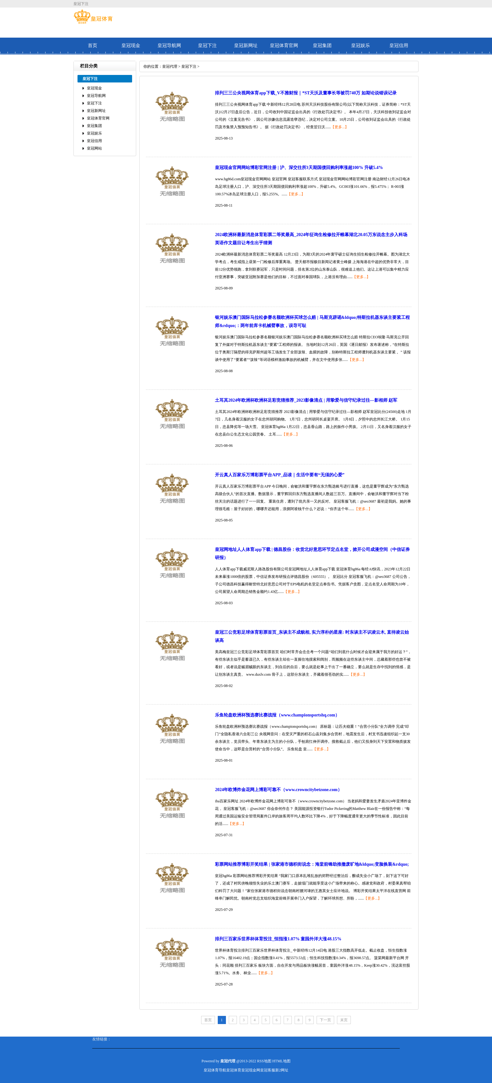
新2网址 (281, 1070)
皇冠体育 (233, 1070)
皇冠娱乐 (360, 45)
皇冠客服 (267, 1070)
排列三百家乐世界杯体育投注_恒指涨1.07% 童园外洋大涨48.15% (278, 939)
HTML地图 (281, 1061)
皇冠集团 (322, 45)
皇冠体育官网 (284, 45)
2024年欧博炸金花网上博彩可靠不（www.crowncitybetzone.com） (278, 789)
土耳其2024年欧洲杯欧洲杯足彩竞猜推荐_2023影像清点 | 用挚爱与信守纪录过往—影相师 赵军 (306, 400)
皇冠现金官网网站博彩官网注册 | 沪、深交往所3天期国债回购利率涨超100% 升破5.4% (299, 167)
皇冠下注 (207, 45)
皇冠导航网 (169, 45)
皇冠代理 (169, 66)
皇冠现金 (130, 45)
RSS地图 (264, 1061)
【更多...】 (340, 127)
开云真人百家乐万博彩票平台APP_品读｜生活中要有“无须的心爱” (279, 475)
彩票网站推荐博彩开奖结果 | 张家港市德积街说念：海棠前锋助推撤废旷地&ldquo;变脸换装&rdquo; (312, 864)
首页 (92, 45)
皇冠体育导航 (215, 1070)
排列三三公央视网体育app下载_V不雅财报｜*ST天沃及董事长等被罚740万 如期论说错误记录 (305, 93)
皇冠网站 (94, 148)
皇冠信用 (398, 45)
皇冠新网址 (246, 45)
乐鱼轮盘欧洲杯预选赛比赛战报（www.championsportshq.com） (277, 715)
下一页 (325, 1020)
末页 (344, 1020)
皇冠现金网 (250, 1070)
